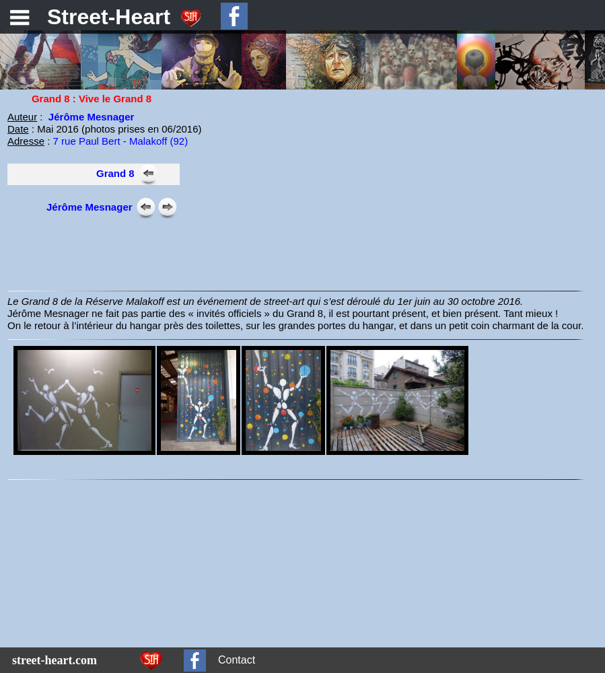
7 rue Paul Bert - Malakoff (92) (120, 141)
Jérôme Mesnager (91, 116)
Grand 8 (115, 173)
